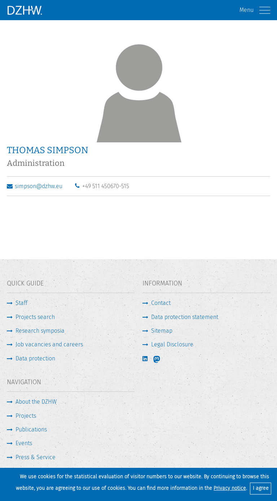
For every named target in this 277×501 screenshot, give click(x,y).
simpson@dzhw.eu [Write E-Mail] (38, 186)
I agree (261, 488)
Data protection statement (184, 317)
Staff (21, 303)
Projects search (35, 317)
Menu (254, 10)
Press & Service (36, 457)
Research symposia (40, 330)
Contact (161, 303)
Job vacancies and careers (49, 344)
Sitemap (161, 330)
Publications (31, 429)
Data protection (35, 358)
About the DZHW (36, 401)
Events (24, 443)
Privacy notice (230, 488)
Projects (26, 415)
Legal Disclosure (172, 344)
